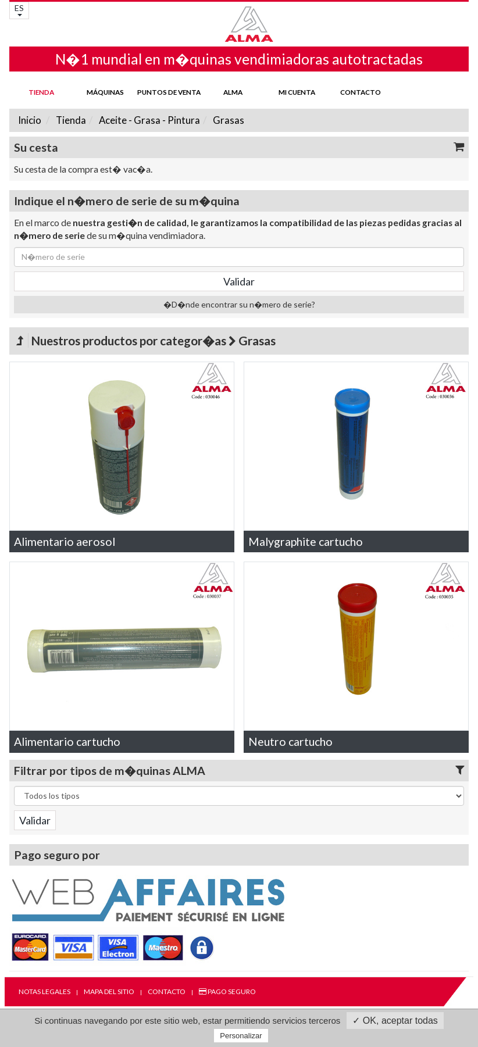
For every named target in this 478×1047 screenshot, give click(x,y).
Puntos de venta (169, 92)
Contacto (360, 92)
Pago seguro (227, 991)
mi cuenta (297, 92)
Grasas (227, 120)
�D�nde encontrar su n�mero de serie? (239, 304)
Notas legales (44, 991)
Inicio (29, 120)
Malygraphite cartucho (305, 541)
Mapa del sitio (109, 991)
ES (19, 9)
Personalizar (241, 1035)
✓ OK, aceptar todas (394, 1020)
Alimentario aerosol (64, 541)
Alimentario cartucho (67, 741)
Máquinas (105, 92)
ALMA (232, 92)
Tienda (41, 92)
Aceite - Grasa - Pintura (148, 120)
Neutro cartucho (290, 741)
